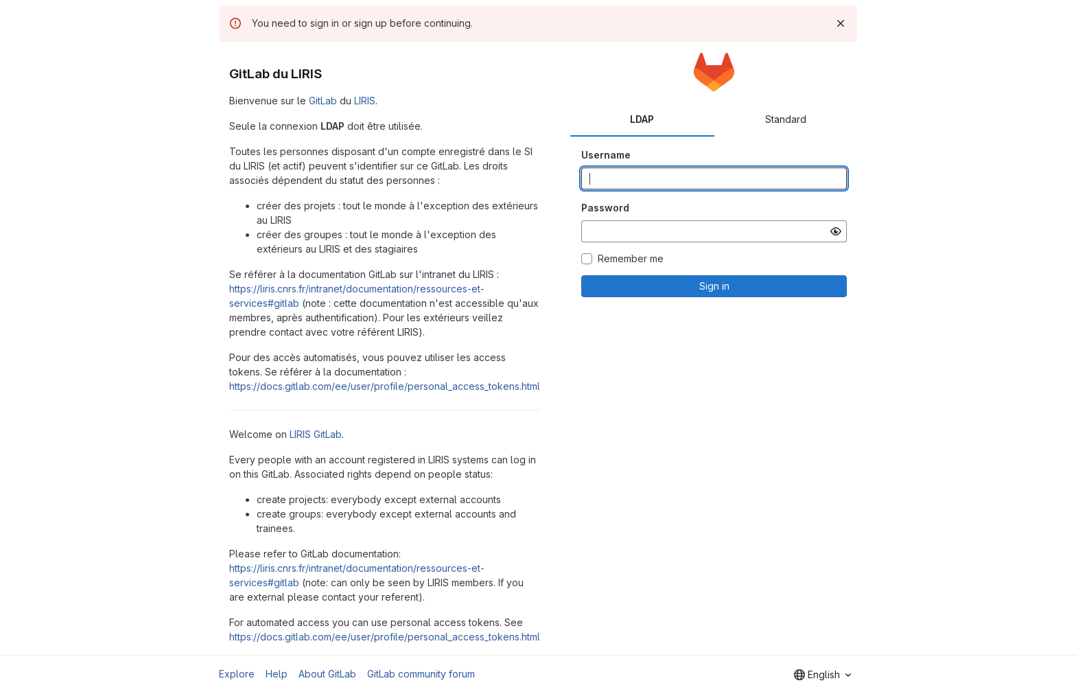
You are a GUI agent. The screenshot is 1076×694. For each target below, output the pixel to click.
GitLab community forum (421, 674)
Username (606, 155)
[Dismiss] (840, 23)
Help (277, 674)
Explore (237, 674)
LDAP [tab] (642, 119)
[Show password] (836, 231)
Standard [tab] (785, 119)
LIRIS (364, 100)
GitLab (323, 100)
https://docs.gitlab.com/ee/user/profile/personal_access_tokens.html (384, 386)
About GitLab (327, 674)
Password (605, 207)
